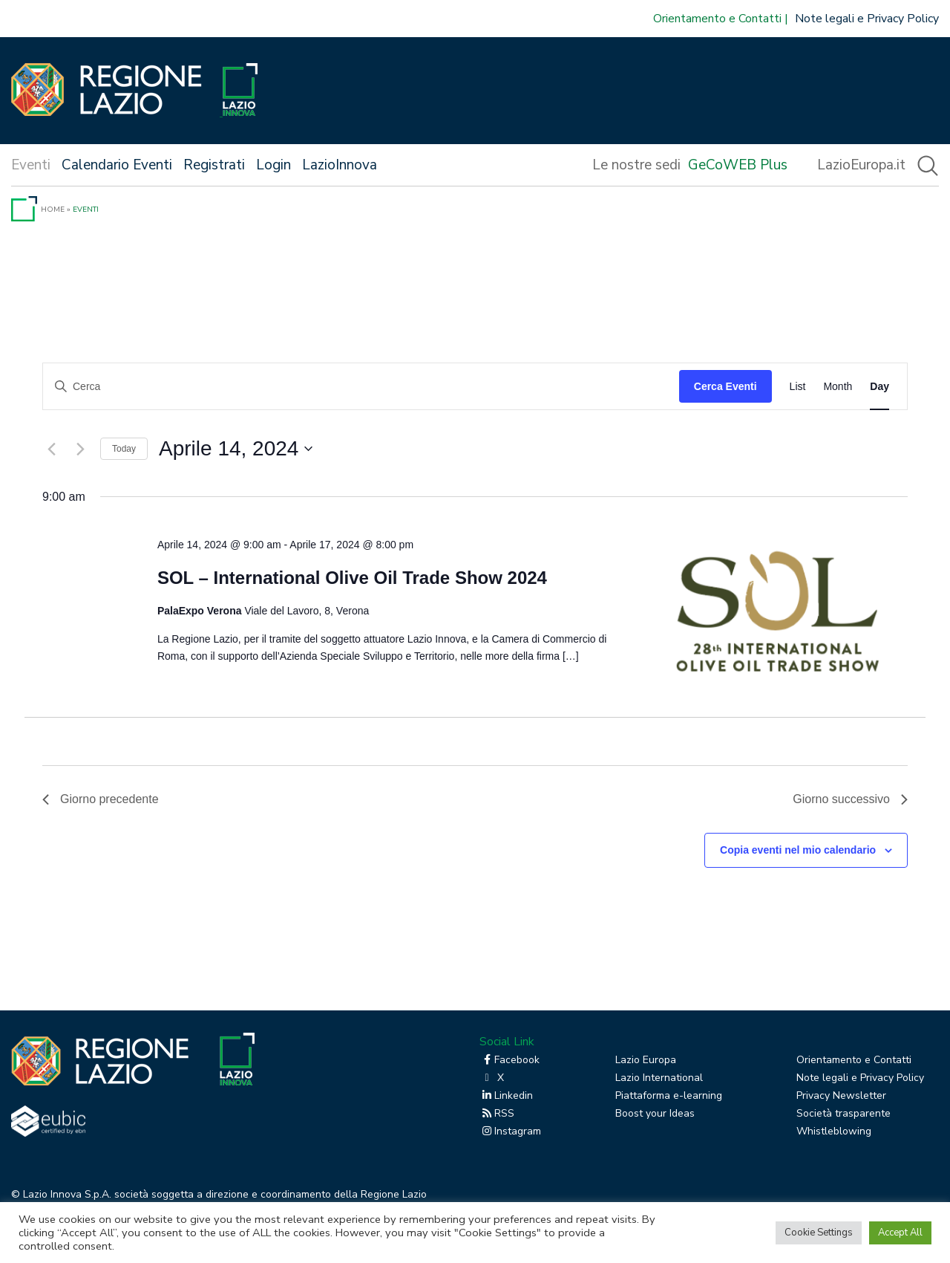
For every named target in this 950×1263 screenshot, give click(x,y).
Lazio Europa (645, 1060)
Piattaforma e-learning (668, 1095)
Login (273, 165)
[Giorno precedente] (51, 449)
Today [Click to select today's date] (124, 449)
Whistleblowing (833, 1131)
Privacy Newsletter (841, 1095)
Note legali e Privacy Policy (867, 18)
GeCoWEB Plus (737, 165)
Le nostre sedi (636, 165)
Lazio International (659, 1078)
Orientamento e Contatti (717, 18)
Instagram (510, 1131)
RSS (496, 1113)
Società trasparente (843, 1113)
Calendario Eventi (117, 165)
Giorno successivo (850, 799)
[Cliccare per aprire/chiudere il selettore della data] (235, 449)
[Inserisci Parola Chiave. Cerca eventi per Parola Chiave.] (361, 386)
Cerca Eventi (725, 386)
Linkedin (506, 1095)
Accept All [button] (900, 1232)
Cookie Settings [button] (818, 1232)
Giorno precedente (100, 799)
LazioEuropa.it (861, 165)
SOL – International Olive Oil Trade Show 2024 (352, 578)
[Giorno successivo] (80, 449)
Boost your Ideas (655, 1113)
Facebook (509, 1060)
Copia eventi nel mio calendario (798, 850)
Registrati (214, 165)
